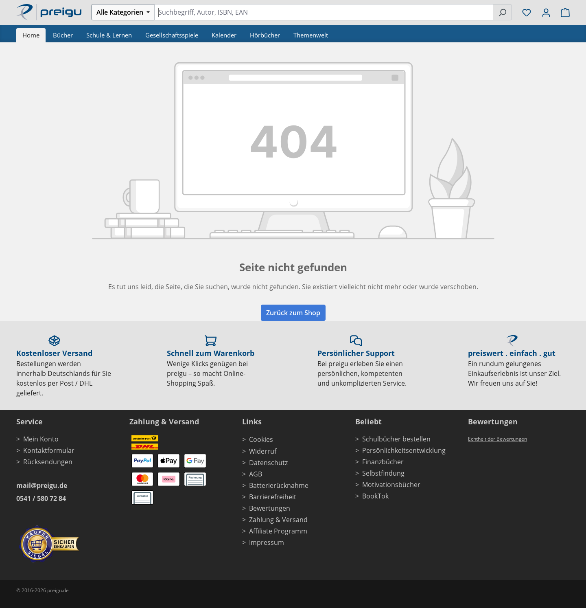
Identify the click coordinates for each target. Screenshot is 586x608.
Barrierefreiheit (272, 496)
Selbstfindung (383, 473)
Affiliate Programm (278, 531)
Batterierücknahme (278, 485)
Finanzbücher (383, 461)
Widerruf (262, 451)
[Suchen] (502, 12)
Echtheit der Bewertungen (497, 438)
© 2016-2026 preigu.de (42, 590)
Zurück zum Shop (293, 312)
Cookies (261, 439)
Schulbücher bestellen (396, 439)
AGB (255, 474)
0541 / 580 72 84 (41, 498)
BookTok (375, 496)
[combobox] (323, 12)
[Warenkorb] (563, 12)
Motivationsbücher (391, 484)
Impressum (266, 542)
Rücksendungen (47, 461)
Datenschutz (268, 462)
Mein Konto (41, 439)
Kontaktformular (48, 450)
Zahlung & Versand (278, 519)
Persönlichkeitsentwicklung (404, 450)
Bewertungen (269, 508)
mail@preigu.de (41, 485)
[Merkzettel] (526, 12)
